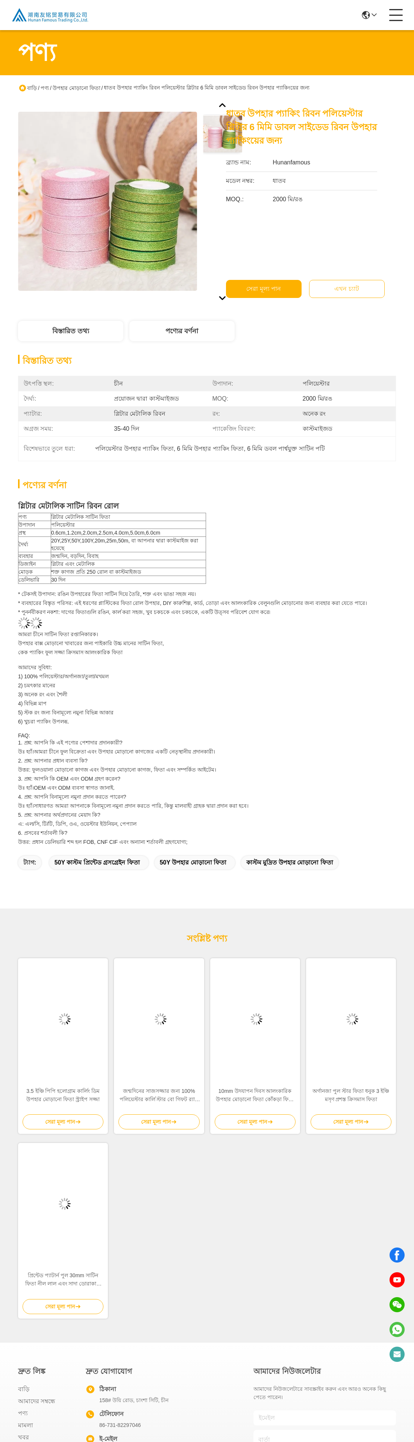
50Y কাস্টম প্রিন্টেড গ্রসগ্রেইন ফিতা (97, 862)
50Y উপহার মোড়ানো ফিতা (193, 862)
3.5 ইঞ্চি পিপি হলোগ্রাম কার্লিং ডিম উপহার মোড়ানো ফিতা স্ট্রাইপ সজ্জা (63, 1095)
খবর (23, 1437)
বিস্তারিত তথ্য (70, 331)
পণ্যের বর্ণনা (181, 331)
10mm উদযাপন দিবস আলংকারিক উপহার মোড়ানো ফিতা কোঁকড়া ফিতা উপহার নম (255, 1095)
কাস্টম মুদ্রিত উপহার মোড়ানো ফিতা (289, 862)
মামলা (25, 1425)
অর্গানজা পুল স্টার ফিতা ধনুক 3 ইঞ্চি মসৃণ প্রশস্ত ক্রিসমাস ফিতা (350, 1095)
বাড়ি (32, 88)
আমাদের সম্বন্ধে (36, 1401)
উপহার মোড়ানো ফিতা (76, 88)
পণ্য (45, 88)
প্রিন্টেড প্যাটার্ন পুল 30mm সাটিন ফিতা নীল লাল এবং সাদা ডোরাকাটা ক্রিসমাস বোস (63, 1280)
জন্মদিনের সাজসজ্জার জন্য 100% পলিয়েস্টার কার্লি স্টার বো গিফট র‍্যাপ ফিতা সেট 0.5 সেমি (159, 1095)
